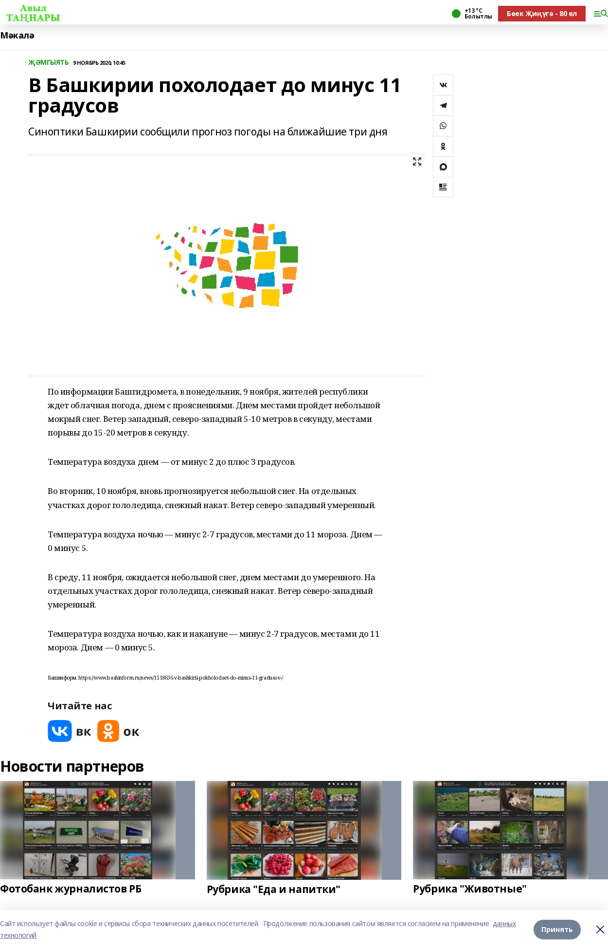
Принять (557, 929)
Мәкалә (17, 35)
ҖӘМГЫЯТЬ (48, 62)
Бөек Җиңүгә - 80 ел (542, 13)
